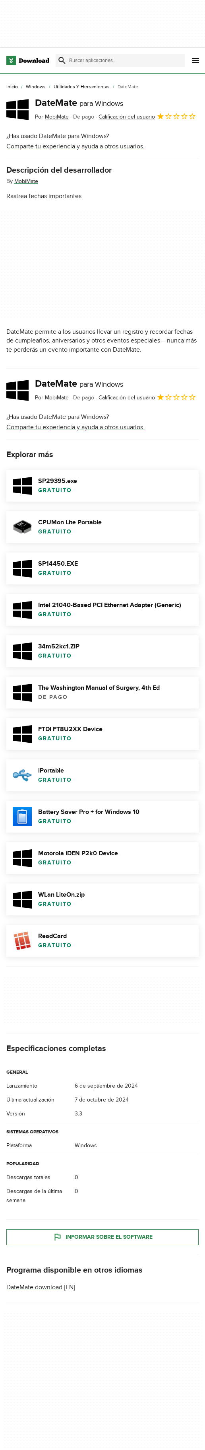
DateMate (79, 103)
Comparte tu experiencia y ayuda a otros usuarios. (75, 146)
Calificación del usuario (147, 116)
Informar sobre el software (103, 1237)
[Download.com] (27, 60)
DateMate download (34, 1287)
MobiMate (26, 181)
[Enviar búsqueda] (62, 60)
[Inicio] (12, 87)
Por (52, 116)
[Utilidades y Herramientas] (82, 87)
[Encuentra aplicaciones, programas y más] (120, 60)
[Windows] (36, 87)
